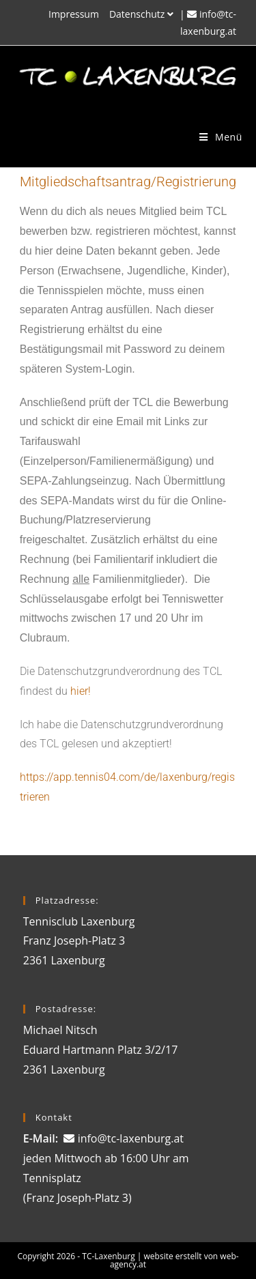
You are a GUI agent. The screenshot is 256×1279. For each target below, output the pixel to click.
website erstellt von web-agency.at (174, 1260)
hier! (80, 691)
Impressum (73, 14)
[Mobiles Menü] (220, 136)
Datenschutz (143, 14)
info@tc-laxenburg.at (131, 1138)
